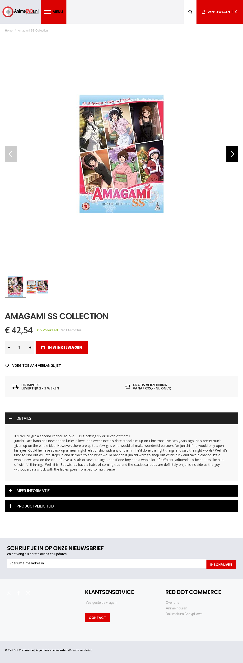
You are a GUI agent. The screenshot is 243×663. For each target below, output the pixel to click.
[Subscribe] (221, 563)
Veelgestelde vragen (101, 601)
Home (9, 30)
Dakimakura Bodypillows (184, 612)
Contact (97, 616)
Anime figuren (176, 606)
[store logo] (20, 12)
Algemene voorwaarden (51, 648)
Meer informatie (33, 490)
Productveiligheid (35, 506)
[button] (232, 154)
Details (24, 418)
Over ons (172, 601)
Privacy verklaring (80, 648)
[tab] (121, 418)
